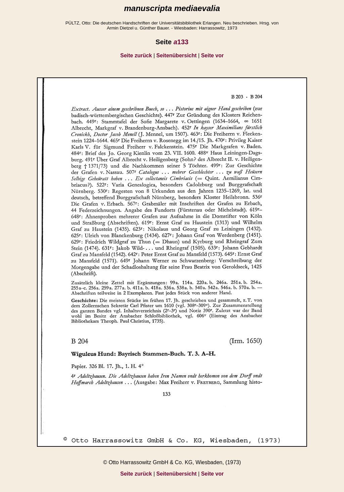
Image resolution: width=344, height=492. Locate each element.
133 (180, 42)
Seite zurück (136, 55)
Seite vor (212, 55)
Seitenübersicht (176, 55)
